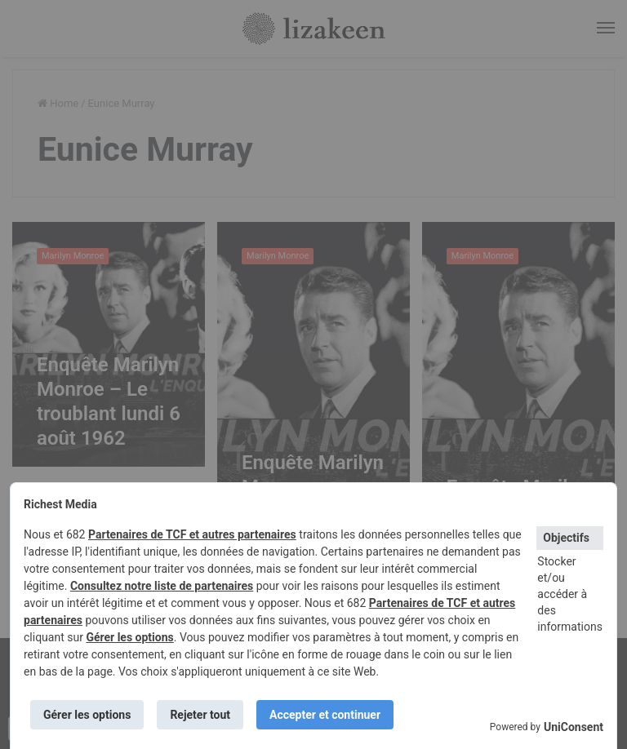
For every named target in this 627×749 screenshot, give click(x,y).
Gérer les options (129, 637)
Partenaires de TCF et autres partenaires (192, 534)
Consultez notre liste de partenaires (161, 585)
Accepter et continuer (324, 714)
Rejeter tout (200, 714)
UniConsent (573, 726)
